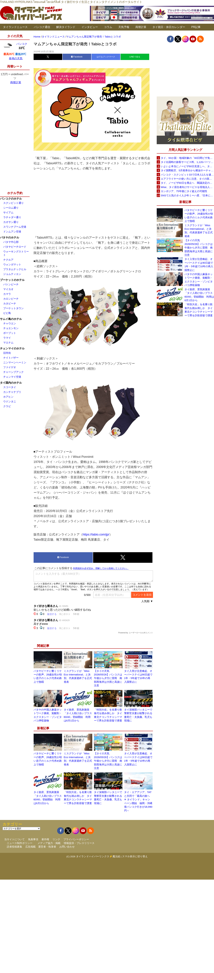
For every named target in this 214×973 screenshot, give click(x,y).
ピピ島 (7, 313)
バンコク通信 (42, 27)
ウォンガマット (12, 264)
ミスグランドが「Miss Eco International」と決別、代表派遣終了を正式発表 (199, 231)
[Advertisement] (93, 203)
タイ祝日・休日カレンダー (168, 27)
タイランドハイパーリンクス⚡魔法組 (98, 856)
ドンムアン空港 (12, 231)
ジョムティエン (12, 274)
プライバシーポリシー (76, 839)
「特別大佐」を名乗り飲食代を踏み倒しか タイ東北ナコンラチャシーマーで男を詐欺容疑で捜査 (199, 310)
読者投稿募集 (14, 846)
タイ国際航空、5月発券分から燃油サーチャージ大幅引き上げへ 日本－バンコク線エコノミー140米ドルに (187, 170)
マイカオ (8, 289)
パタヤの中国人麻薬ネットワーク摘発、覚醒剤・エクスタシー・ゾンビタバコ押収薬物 (199, 279)
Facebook (76, 57)
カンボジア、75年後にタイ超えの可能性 (184, 191)
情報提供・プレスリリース (79, 843)
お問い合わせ (67, 846)
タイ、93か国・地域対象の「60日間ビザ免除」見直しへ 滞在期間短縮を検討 (187, 157)
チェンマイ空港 (12, 376)
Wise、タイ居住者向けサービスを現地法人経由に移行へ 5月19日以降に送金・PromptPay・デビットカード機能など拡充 (187, 187)
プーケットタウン (13, 308)
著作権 (45, 839)
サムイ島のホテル (11, 319)
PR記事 (196, 27)
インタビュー (90, 27)
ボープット (9, 332)
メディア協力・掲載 (49, 843)
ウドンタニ (9, 401)
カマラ (7, 293)
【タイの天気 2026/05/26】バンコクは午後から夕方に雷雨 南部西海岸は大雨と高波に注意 (108, 678)
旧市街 (7, 352)
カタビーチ (9, 303)
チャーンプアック (13, 372)
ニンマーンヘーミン (14, 362)
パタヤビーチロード (14, 246)
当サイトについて (14, 839)
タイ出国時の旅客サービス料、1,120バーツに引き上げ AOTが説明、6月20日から (187, 162)
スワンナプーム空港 (14, 226)
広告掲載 (30, 846)
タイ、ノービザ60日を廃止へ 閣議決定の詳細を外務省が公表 (187, 182)
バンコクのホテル (11, 198)
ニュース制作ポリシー (19, 843)
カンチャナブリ (12, 391)
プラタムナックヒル (14, 269)
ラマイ (7, 337)
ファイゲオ (9, 367)
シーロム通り (11, 207)
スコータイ (9, 387)
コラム (108, 27)
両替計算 (140, 27)
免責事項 (33, 839)
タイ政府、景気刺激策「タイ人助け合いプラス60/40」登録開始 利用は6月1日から (199, 295)
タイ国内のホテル (11, 382)
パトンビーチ (11, 284)
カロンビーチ (11, 298)
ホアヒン (8, 396)
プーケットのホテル (12, 279)
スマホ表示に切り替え (135, 856)
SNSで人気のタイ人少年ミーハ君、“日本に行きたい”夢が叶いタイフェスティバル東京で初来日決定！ (187, 195)
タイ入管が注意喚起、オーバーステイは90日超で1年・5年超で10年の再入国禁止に (199, 264)
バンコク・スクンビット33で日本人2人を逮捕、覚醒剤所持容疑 (187, 174)
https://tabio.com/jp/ (96, 534)
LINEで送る (134, 57)
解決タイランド (65, 27)
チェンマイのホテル (12, 348)
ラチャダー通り (12, 217)
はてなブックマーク (106, 57)
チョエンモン (11, 328)
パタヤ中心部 (11, 241)
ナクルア (8, 259)
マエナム (8, 342)
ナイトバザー (11, 357)
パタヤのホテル (9, 237)
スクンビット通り (13, 202)
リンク (56, 839)
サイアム (8, 212)
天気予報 (123, 27)
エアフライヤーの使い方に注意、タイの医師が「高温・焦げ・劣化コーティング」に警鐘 (187, 178)
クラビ (7, 406)
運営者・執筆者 (47, 846)
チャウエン (9, 323)
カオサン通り (11, 222)
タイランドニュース (15, 27)
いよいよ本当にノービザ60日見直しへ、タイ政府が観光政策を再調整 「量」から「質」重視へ (187, 166)
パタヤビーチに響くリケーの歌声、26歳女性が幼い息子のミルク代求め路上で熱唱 (199, 215)
